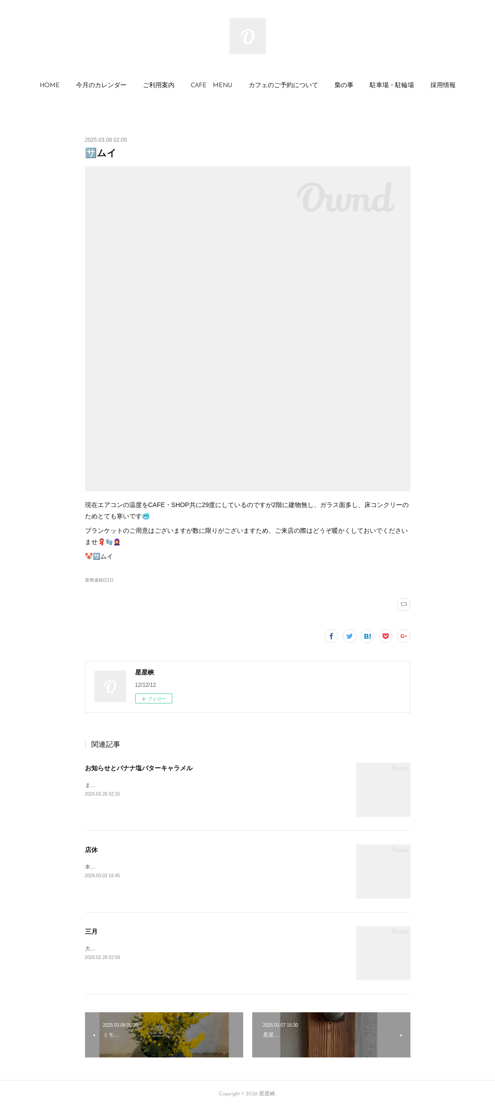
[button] (50, 85)
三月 (91, 931)
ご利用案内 (158, 85)
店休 (91, 849)
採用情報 (443, 85)
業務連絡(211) (99, 579)
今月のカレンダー (101, 85)
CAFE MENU (211, 85)
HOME (50, 85)
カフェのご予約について (283, 85)
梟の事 (344, 85)
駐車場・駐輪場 (392, 85)
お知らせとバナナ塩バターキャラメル (139, 768)
